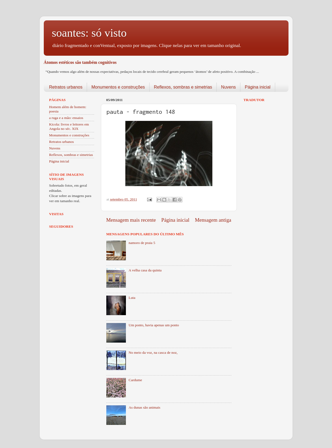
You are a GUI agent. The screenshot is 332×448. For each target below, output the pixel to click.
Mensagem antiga (213, 220)
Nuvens (228, 87)
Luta (132, 298)
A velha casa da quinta (145, 270)
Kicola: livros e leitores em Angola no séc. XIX (69, 126)
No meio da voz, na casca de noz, (153, 352)
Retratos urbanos (66, 87)
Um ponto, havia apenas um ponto (154, 325)
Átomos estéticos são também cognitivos (80, 62)
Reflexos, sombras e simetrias (183, 87)
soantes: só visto (89, 33)
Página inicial (257, 87)
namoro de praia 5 (142, 243)
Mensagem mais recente (131, 220)
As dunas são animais (144, 407)
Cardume (135, 380)
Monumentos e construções (118, 87)
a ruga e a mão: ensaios (66, 118)
